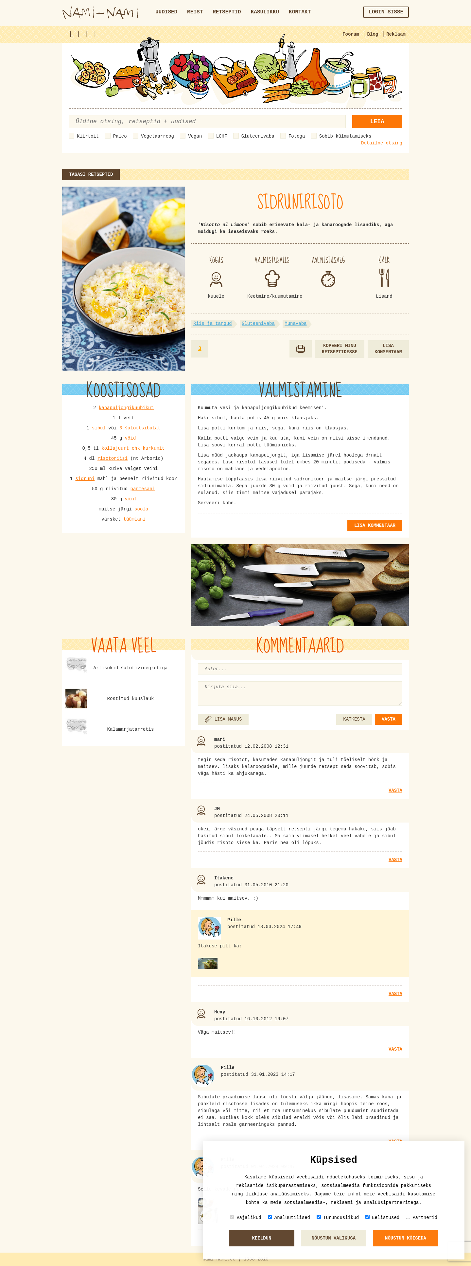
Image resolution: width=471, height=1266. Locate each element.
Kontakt (300, 12)
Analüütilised (289, 1217)
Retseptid (227, 12)
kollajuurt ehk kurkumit (133, 448)
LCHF (221, 136)
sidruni (85, 478)
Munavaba (295, 323)
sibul (99, 428)
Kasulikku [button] (265, 12)
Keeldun (261, 1238)
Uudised (166, 12)
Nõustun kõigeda (405, 1238)
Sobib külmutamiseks (345, 136)
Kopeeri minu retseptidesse (340, 349)
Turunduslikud (338, 1217)
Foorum (350, 34)
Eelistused (382, 1217)
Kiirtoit (88, 136)
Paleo (120, 136)
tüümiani (135, 519)
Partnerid (421, 1217)
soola (141, 509)
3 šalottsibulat (140, 428)
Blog (372, 34)
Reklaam (396, 34)
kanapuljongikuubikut (126, 407)
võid (130, 438)
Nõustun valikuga (334, 1238)
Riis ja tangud (212, 323)
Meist (195, 12)
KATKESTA (354, 719)
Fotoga (296, 136)
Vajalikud (245, 1217)
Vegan (195, 136)
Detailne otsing (381, 143)
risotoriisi (112, 458)
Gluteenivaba (257, 136)
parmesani (143, 488)
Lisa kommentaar (388, 349)
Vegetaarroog (157, 136)
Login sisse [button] (386, 12)
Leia (377, 121)
